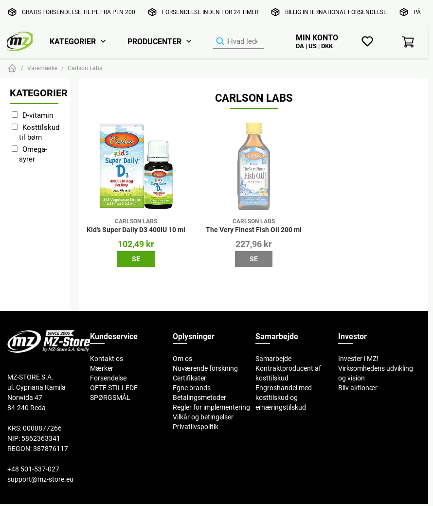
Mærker (101, 368)
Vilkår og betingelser (203, 417)
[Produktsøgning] (238, 42)
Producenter (154, 41)
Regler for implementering (211, 407)
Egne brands (192, 387)
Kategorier (73, 41)
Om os (182, 358)
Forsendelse (108, 378)
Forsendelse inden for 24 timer (210, 12)
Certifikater (189, 378)
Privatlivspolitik (195, 426)
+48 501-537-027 (33, 469)
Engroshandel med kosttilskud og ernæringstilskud (283, 397)
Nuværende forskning (205, 368)
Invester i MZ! (358, 358)
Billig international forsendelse (336, 12)
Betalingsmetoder (199, 397)
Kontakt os (106, 358)
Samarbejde (273, 358)
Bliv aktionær (358, 387)
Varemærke (42, 68)
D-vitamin (37, 115)
